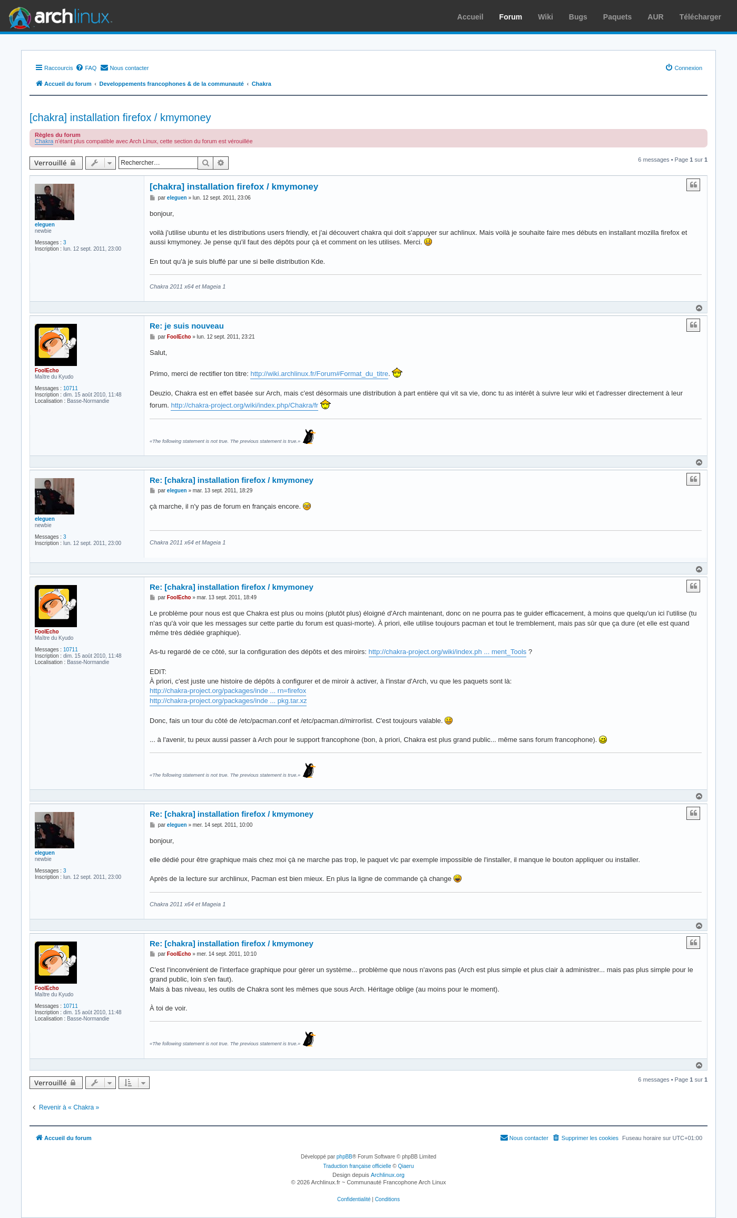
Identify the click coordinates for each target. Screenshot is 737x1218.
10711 (70, 388)
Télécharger (700, 17)
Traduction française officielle (357, 1166)
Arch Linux (58, 15)
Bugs (578, 17)
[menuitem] (85, 68)
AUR (655, 17)
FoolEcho (47, 370)
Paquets (617, 17)
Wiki (545, 17)
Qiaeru (406, 1166)
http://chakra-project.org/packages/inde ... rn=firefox (228, 691)
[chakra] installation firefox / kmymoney (120, 117)
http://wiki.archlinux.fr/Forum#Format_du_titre (319, 374)
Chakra (44, 141)
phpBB (344, 1157)
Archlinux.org (388, 1175)
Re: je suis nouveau (187, 325)
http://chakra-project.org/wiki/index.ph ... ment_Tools (448, 652)
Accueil (470, 17)
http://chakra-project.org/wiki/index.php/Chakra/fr (244, 405)
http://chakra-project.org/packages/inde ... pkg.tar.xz (228, 701)
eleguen (45, 224)
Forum (511, 17)
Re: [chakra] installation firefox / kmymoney (231, 480)
